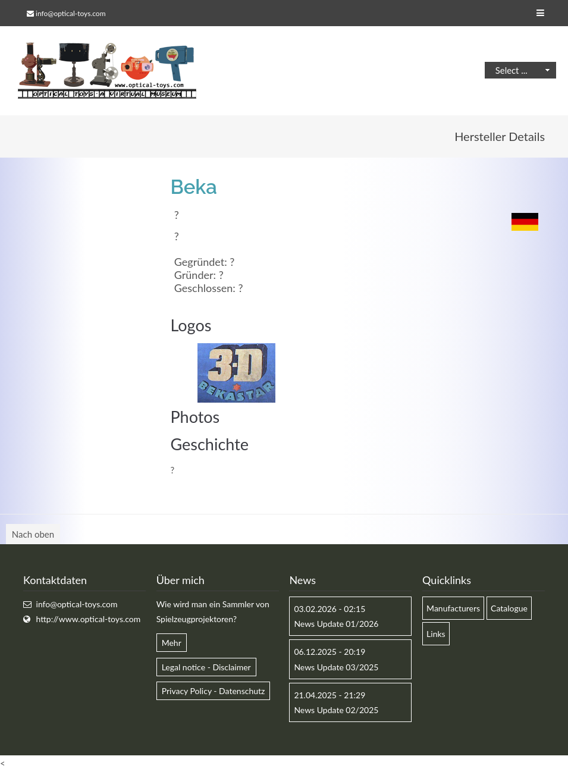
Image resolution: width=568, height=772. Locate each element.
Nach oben (33, 534)
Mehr (171, 643)
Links (435, 634)
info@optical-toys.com (70, 13)
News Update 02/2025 (336, 710)
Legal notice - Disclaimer (206, 667)
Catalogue (509, 608)
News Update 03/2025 (336, 667)
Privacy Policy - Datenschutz (213, 691)
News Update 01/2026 (336, 624)
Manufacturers (453, 608)
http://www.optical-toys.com (88, 619)
